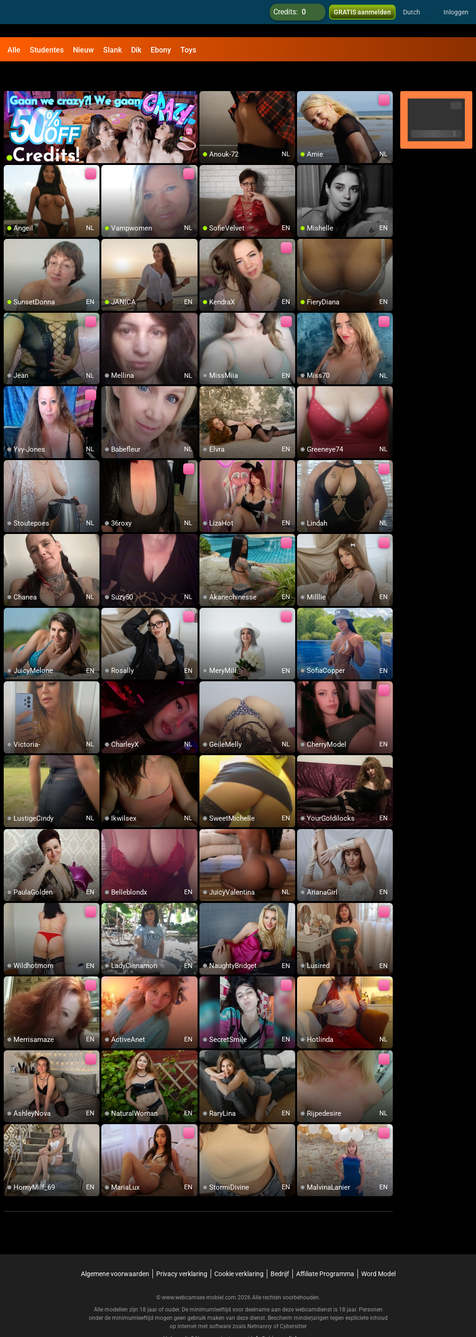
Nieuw (83, 50)
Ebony (161, 50)
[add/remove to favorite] (206, 74)
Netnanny (260, 1302)
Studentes (47, 50)
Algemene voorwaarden (115, 1249)
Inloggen (456, 18)
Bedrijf (280, 1249)
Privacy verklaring (181, 1249)
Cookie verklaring (239, 1249)
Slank (112, 50)
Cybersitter (293, 1302)
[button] (417, 18)
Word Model (378, 1249)
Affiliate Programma (325, 1249)
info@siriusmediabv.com (282, 1314)
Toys (188, 50)
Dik (136, 50)
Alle (13, 50)
